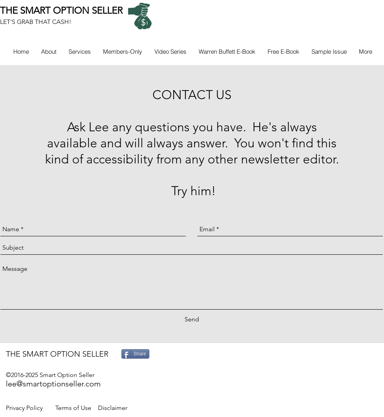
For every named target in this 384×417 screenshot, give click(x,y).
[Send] (192, 319)
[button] (122, 51)
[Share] (135, 354)
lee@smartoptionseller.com (53, 383)
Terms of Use (73, 408)
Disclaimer (112, 408)
